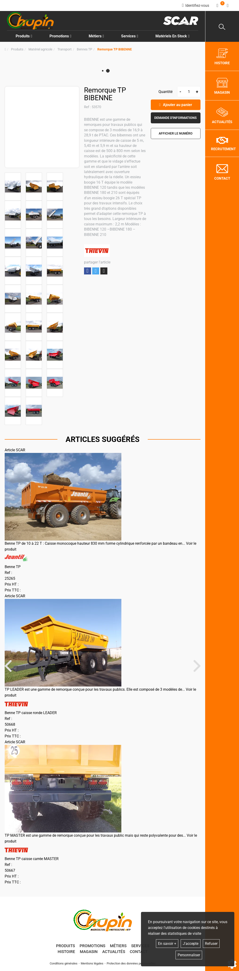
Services (140, 945)
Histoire (66, 951)
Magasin (89, 951)
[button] (114, 49)
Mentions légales (92, 963)
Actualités (113, 951)
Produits (24, 36)
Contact (139, 951)
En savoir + (167, 943)
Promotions (60, 36)
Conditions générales (63, 963)
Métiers (118, 945)
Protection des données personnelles (131, 963)
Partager (88, 271)
